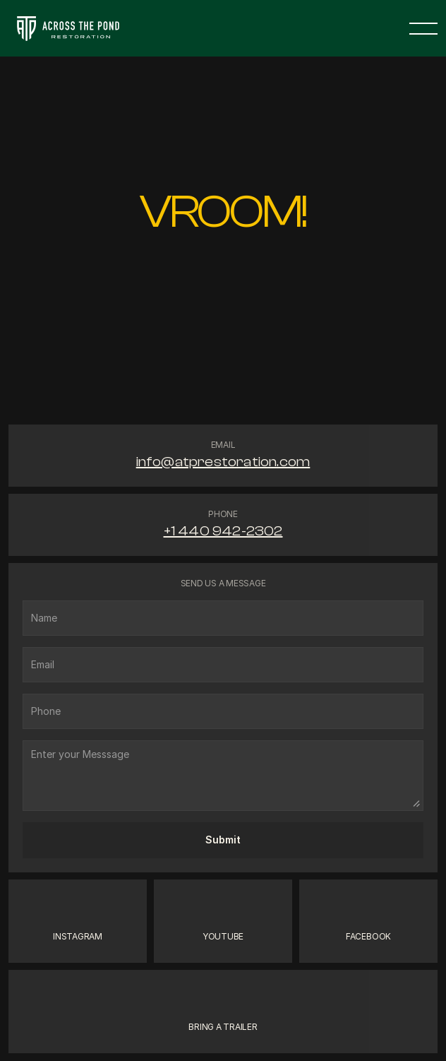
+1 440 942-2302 (223, 531)
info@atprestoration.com (223, 462)
